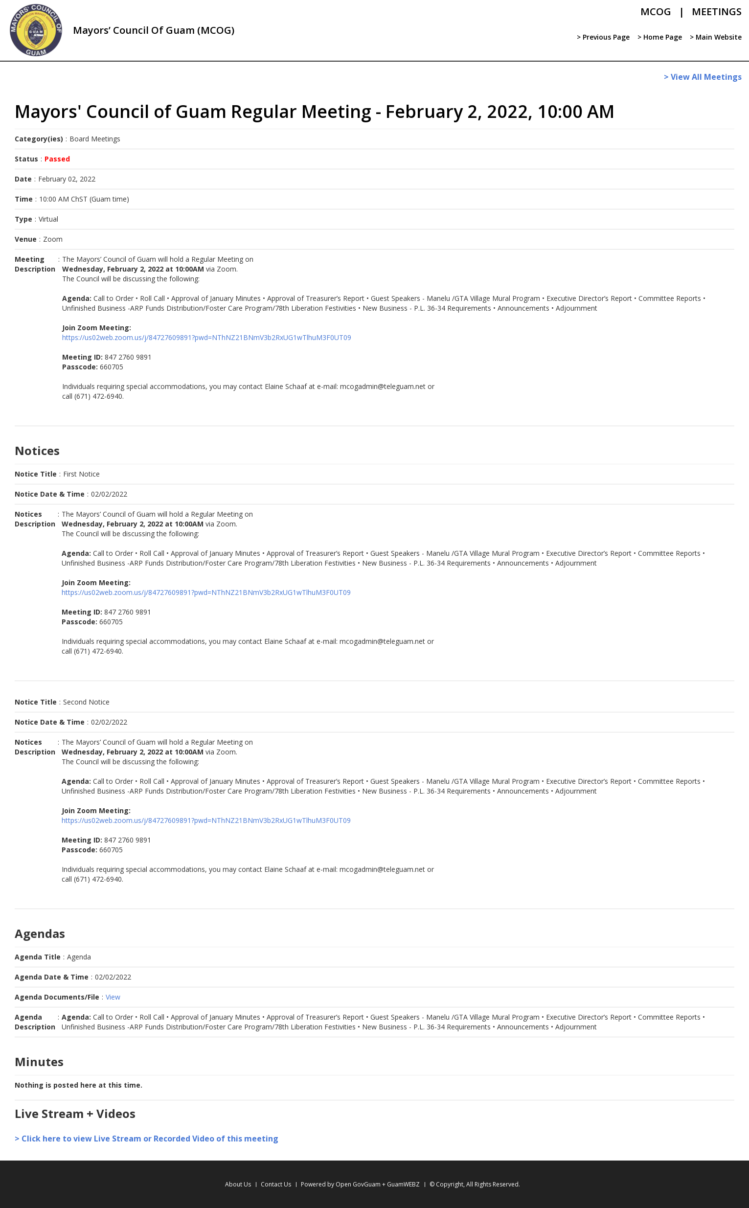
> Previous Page (602, 37)
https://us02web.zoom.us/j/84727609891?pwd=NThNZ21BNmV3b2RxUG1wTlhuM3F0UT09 (206, 337)
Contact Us (276, 1184)
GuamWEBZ (403, 1184)
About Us (238, 1184)
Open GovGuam (358, 1184)
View (113, 997)
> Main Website (715, 37)
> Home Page (659, 37)
